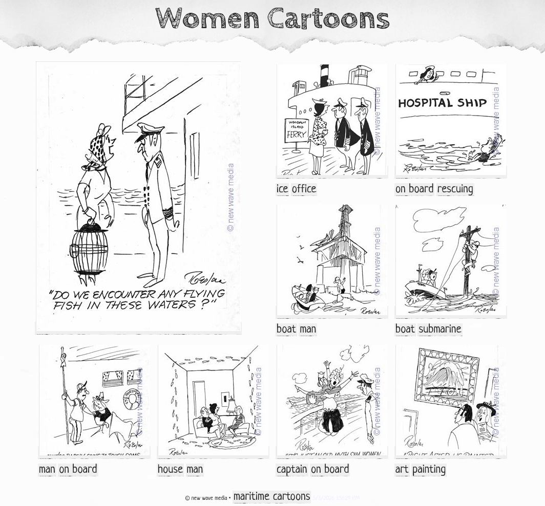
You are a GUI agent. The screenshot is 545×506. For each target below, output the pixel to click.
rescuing (455, 189)
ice (282, 189)
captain (292, 470)
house (170, 470)
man (308, 329)
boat (286, 329)
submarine (439, 329)
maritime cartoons (272, 497)
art (402, 470)
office (304, 189)
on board (414, 189)
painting (429, 470)
